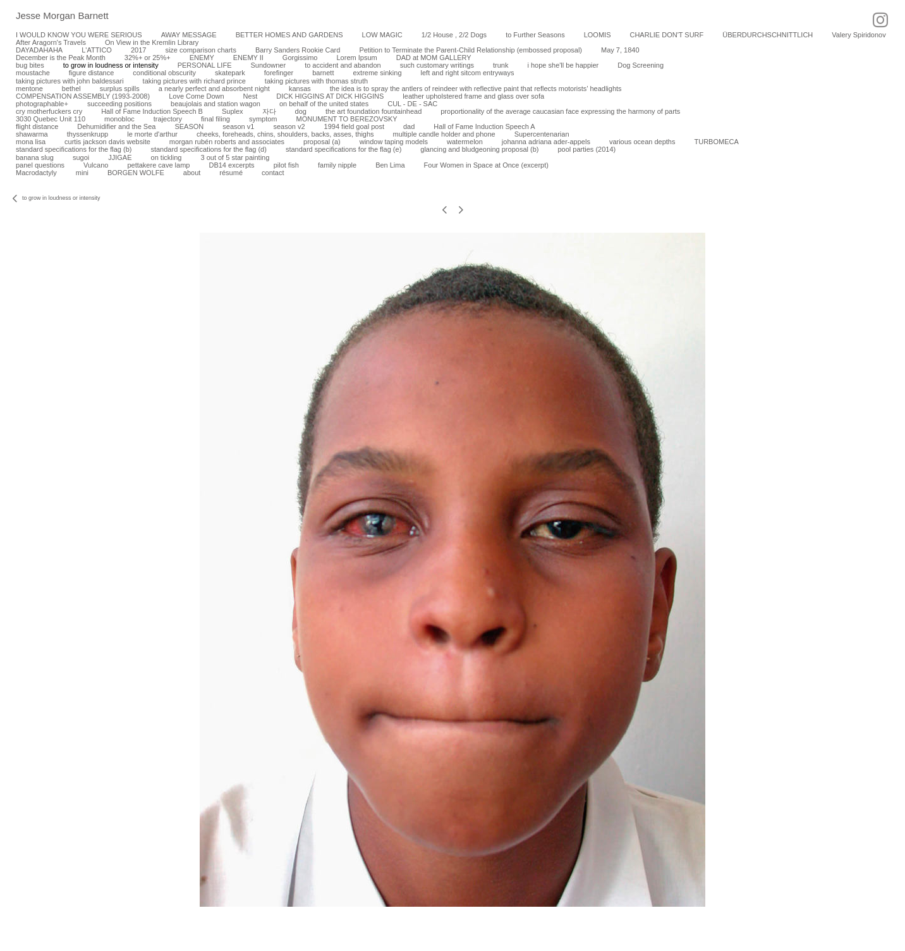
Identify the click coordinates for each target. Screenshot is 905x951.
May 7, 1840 (620, 50)
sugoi (81, 157)
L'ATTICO (97, 50)
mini (82, 172)
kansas (300, 88)
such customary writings (437, 65)
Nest (250, 96)
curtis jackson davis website (107, 141)
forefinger (278, 73)
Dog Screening (640, 65)
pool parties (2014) (586, 149)
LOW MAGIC (382, 35)
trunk (500, 65)
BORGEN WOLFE (135, 172)
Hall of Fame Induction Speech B (152, 111)
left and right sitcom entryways (467, 73)
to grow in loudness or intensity (111, 65)
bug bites (30, 65)
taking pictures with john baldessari (70, 81)
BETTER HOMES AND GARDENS (289, 35)
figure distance (91, 73)
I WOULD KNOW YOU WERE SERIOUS (79, 35)
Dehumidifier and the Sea (116, 126)
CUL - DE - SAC (412, 103)
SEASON (188, 126)
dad (409, 126)
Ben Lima (389, 165)
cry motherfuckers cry (49, 111)
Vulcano (95, 165)
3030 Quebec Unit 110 (50, 119)
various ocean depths (642, 141)
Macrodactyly (36, 172)
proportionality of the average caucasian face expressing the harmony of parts (560, 111)
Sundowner (268, 65)
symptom (263, 119)
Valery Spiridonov (858, 35)
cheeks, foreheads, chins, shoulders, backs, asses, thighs (285, 134)
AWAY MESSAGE (189, 35)
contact (273, 172)
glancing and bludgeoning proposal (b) (479, 149)
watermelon (465, 141)
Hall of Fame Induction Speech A (484, 126)
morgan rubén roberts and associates (226, 141)
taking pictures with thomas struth (316, 81)
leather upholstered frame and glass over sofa (473, 96)
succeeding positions (119, 103)
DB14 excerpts (231, 165)
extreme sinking (377, 73)
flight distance (37, 126)
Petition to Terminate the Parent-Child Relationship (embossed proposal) (470, 50)
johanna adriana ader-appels (546, 141)
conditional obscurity (164, 73)
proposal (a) (322, 141)
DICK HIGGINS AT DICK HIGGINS (330, 96)
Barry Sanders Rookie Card (298, 50)
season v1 (238, 126)
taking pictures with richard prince (194, 81)
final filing (215, 119)
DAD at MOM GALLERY (433, 57)
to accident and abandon (343, 65)
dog (301, 111)
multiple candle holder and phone (444, 134)
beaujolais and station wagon (215, 103)
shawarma (32, 134)
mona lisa (31, 141)
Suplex (232, 111)
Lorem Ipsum (356, 57)
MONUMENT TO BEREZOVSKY (347, 119)
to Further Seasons (535, 35)
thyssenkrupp (87, 134)
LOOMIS (597, 35)
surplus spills (120, 88)
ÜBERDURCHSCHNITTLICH (767, 35)
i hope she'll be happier (562, 65)
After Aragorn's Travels (51, 42)
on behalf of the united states (323, 103)
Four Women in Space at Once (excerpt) (486, 165)
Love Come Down (196, 96)
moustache (33, 73)
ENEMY (202, 57)
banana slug (35, 157)
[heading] (54, 16)
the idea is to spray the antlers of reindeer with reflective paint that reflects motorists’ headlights (476, 88)
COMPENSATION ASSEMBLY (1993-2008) (83, 96)
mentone (29, 88)
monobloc (119, 119)
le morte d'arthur (152, 134)
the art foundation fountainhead (373, 111)
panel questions (40, 165)
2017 (138, 50)
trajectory (168, 119)
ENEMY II (248, 57)
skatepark (230, 73)
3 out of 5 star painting (234, 157)
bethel (71, 88)
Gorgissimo (300, 57)
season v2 (289, 126)
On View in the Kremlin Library (151, 42)
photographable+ (42, 103)
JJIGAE (119, 157)
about (192, 172)
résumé (231, 172)
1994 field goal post (354, 126)
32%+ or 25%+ (148, 57)
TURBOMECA (716, 141)
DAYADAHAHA (39, 50)
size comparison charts (200, 50)
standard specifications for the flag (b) (73, 149)
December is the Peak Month (61, 57)
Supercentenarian (541, 134)
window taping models (394, 141)
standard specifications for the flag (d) (208, 149)
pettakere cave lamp (158, 165)
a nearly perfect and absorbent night (214, 88)
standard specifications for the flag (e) (343, 149)
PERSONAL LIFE (205, 65)
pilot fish (286, 165)
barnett (323, 73)
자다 (269, 111)
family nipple (337, 165)
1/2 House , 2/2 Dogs (454, 35)
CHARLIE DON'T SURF (666, 35)
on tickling (166, 157)
